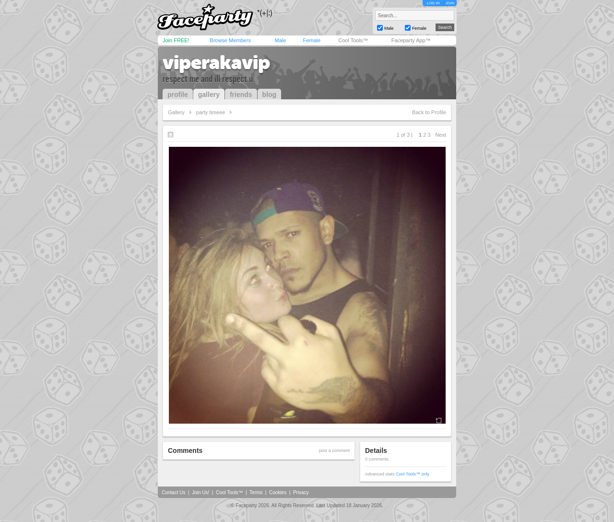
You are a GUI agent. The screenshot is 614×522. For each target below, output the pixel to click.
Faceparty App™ (411, 40)
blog (269, 94)
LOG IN (432, 3)
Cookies (277, 492)
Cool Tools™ (353, 40)
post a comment (334, 450)
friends (241, 94)
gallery (209, 94)
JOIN (450, 3)
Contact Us (173, 492)
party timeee (210, 112)
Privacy (301, 492)
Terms (255, 492)
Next (440, 135)
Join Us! (200, 492)
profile (177, 94)
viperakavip (216, 62)
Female (311, 40)
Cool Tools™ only (412, 474)
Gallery (176, 112)
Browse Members (230, 40)
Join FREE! (176, 40)
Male (280, 40)
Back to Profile (429, 112)
